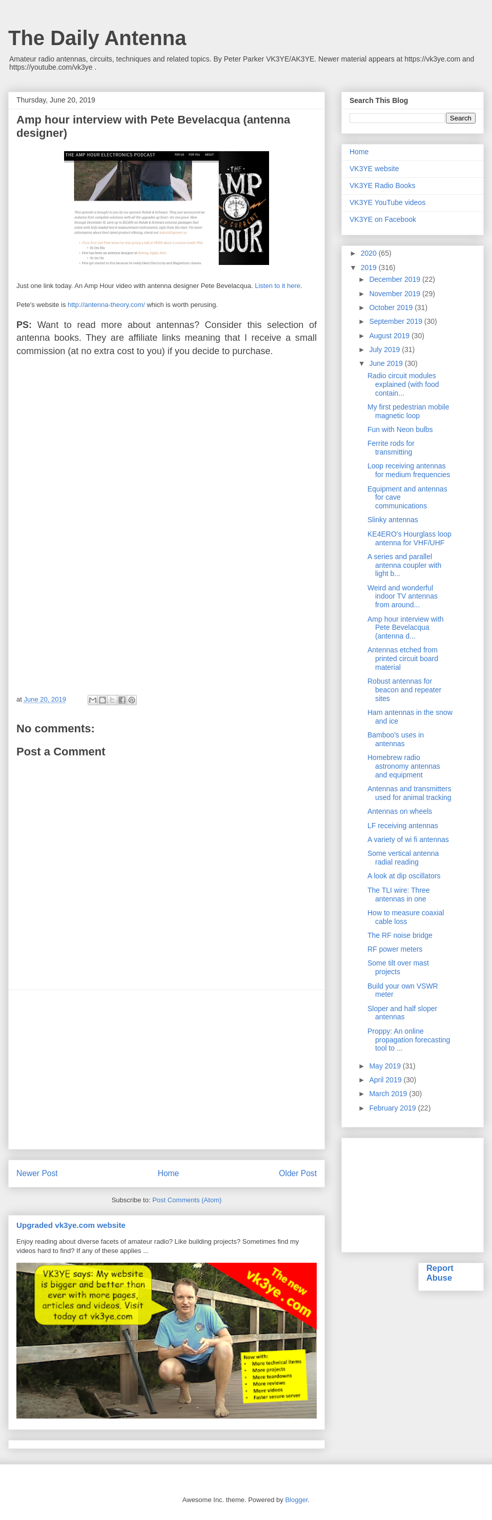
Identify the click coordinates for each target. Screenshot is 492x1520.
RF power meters (394, 949)
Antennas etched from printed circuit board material (402, 658)
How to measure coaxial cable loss (405, 917)
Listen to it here (277, 286)
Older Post (298, 1173)
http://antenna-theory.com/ (106, 305)
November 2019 (395, 294)
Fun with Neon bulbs (400, 429)
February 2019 (393, 1108)
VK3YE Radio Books (382, 185)
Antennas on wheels (399, 811)
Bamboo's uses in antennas (395, 739)
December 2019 (395, 279)
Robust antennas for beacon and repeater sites (404, 690)
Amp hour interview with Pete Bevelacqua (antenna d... (405, 628)
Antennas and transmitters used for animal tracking (409, 793)
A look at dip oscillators (403, 876)
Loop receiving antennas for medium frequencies (408, 470)
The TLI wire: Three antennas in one (398, 894)
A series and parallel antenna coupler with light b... (404, 565)
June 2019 (386, 363)
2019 (370, 267)
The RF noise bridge (400, 935)
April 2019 (386, 1080)
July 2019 (385, 349)
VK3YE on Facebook (383, 219)
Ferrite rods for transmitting (391, 447)
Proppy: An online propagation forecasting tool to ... (408, 1040)
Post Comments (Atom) (186, 1200)
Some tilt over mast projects (398, 967)
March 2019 (389, 1094)
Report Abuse (440, 1272)
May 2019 (385, 1066)
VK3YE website (374, 169)
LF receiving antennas (402, 825)
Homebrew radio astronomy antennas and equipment (403, 766)
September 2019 (396, 321)
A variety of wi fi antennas (408, 839)
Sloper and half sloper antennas (402, 1012)
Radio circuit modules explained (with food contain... (403, 384)
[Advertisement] (166, 1069)
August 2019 (390, 336)
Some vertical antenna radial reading (403, 857)
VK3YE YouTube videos (387, 202)
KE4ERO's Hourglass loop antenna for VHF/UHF (409, 538)
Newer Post (37, 1173)
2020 (370, 253)
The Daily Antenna (97, 38)
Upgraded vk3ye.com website (71, 1225)
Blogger (296, 1500)
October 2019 (392, 307)
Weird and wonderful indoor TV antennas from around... (402, 596)
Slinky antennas (392, 520)
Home (168, 1173)
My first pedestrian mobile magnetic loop (408, 411)
